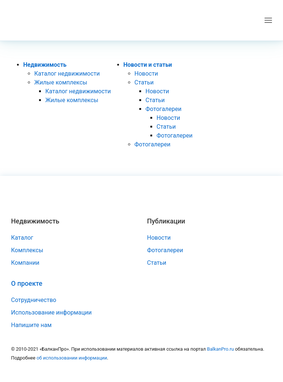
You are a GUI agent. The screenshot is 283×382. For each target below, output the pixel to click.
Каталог (22, 237)
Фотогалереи (164, 108)
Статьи (144, 82)
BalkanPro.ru (220, 349)
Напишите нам (31, 325)
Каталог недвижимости (67, 73)
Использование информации (51, 312)
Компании (25, 262)
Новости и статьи (147, 64)
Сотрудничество (33, 299)
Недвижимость (45, 64)
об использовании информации (71, 358)
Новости (146, 73)
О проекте (26, 283)
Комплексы (27, 250)
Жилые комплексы (60, 82)
